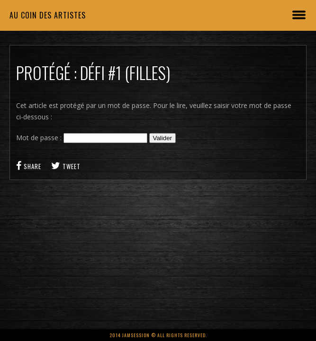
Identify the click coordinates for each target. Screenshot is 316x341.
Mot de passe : (81, 137)
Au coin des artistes (47, 15)
